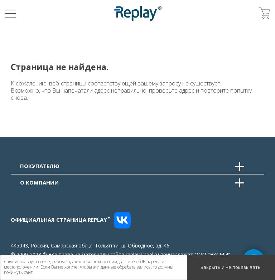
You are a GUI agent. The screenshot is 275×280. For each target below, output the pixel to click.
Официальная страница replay (60, 219)
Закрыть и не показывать (231, 267)
